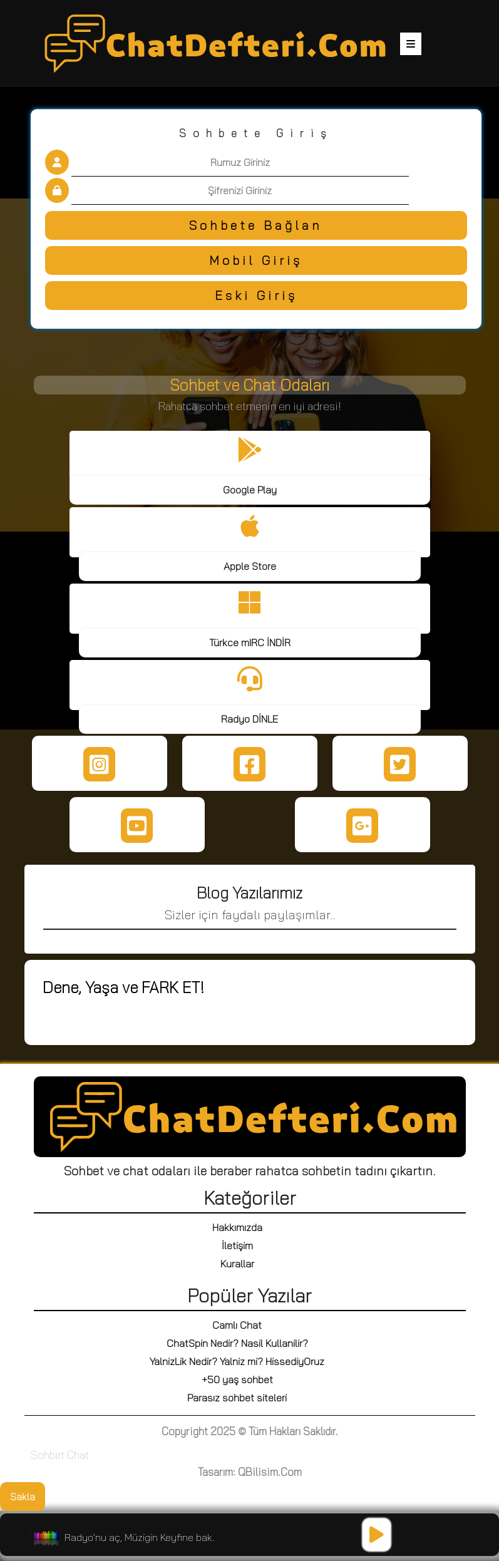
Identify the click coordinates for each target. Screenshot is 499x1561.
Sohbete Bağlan (255, 225)
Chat (78, 1454)
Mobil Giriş (255, 260)
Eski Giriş (256, 295)
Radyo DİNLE (249, 719)
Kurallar (237, 1263)
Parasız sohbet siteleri (237, 1397)
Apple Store (250, 566)
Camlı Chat (237, 1325)
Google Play (250, 489)
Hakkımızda (237, 1227)
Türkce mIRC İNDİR (250, 642)
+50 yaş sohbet (237, 1379)
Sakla (22, 1496)
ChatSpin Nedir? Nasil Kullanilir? (237, 1343)
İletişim (237, 1245)
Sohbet (47, 1454)
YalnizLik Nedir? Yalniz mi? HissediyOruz (237, 1361)
